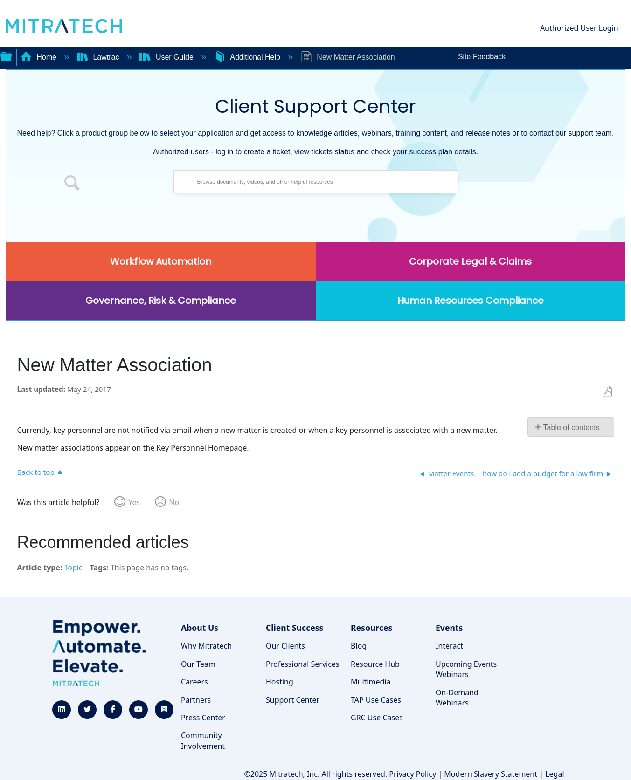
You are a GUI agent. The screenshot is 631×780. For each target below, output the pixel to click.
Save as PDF (607, 391)
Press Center (203, 717)
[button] (72, 184)
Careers (194, 682)
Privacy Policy (412, 774)
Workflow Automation (160, 261)
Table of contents (571, 427)
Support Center (292, 700)
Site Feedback (482, 57)
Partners (196, 700)
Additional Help (248, 57)
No (174, 502)
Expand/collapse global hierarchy (6, 55)
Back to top (36, 471)
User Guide (167, 57)
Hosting (279, 682)
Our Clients (285, 646)
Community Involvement (203, 740)
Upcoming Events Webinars (466, 669)
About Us (199, 627)
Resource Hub (375, 664)
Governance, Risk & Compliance (160, 300)
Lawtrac (99, 57)
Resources (371, 627)
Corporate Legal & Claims (470, 261)
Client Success (294, 627)
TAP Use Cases (376, 700)
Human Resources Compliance (470, 300)
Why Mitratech (206, 646)
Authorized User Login (579, 28)
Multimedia (370, 682)
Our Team (198, 664)
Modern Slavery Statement (490, 774)
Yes (134, 502)
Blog (359, 646)
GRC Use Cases (377, 717)
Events (449, 627)
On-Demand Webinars (457, 697)
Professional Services (303, 664)
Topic (73, 567)
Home (40, 57)
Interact (449, 646)
